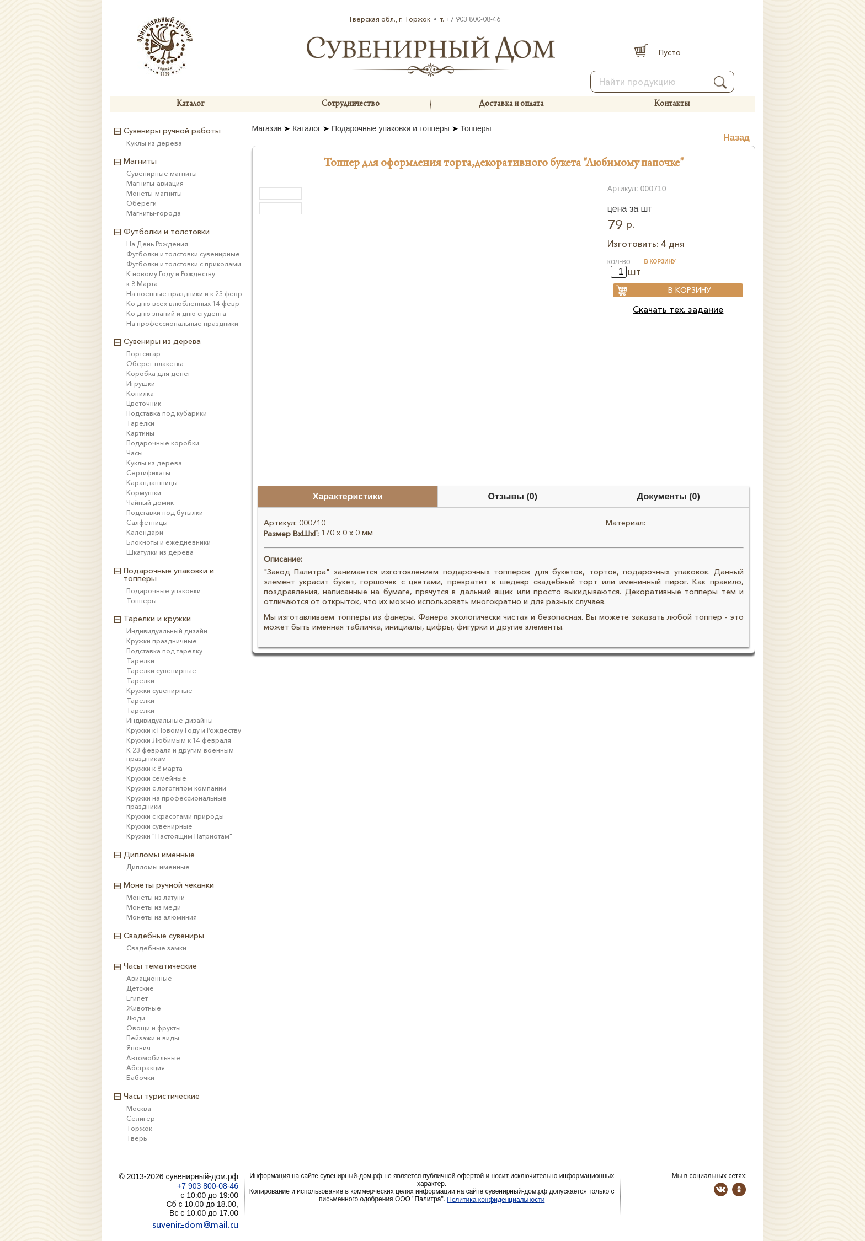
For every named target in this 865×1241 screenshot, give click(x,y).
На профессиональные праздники (182, 323)
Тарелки (140, 423)
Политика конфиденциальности (495, 1200)
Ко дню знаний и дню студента (176, 313)
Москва (138, 1108)
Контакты (672, 104)
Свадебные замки (156, 948)
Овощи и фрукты (153, 1028)
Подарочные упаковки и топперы (391, 128)
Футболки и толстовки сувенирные (183, 254)
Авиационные (149, 978)
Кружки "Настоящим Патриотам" (179, 836)
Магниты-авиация (155, 183)
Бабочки (140, 1077)
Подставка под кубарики (166, 413)
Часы (134, 453)
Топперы (476, 128)
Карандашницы (152, 483)
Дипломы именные (158, 867)
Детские (140, 988)
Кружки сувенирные (159, 690)
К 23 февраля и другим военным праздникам (180, 754)
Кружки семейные (156, 778)
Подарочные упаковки (163, 591)
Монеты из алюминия (161, 917)
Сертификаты (148, 473)
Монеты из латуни (155, 897)
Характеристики (348, 496)
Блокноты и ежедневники (168, 542)
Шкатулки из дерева (160, 552)
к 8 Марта (142, 284)
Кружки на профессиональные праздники (176, 802)
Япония (138, 1048)
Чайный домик (150, 502)
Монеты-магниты (154, 193)
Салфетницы (147, 522)
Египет (137, 998)
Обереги (141, 203)
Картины (140, 433)
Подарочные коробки (162, 443)
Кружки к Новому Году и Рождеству (183, 730)
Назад (737, 137)
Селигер (140, 1118)
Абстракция (145, 1067)
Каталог (190, 104)
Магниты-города (153, 213)
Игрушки (140, 383)
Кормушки (143, 492)
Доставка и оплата (511, 104)
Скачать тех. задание (678, 309)
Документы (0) (668, 496)
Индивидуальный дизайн (166, 631)
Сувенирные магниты (161, 173)
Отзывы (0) (512, 496)
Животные (143, 1008)
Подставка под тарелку (164, 651)
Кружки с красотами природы (175, 816)
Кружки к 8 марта (154, 768)
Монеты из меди (153, 907)
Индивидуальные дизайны (169, 720)
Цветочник (143, 403)
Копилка (140, 393)
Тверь (136, 1138)
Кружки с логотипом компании (176, 788)
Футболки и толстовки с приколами (183, 264)
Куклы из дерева (154, 143)
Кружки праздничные (161, 641)
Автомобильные (153, 1058)
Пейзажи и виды (152, 1038)
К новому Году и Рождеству (170, 274)
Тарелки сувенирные (161, 671)
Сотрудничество (351, 104)
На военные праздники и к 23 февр (184, 293)
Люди (135, 1018)
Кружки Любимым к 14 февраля (178, 740)
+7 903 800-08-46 (473, 19)
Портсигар (143, 354)
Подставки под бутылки (164, 512)
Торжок (139, 1128)
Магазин (267, 128)
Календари (144, 532)
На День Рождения (157, 244)
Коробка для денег (158, 373)
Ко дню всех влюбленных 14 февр (182, 303)
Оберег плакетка (155, 363)
